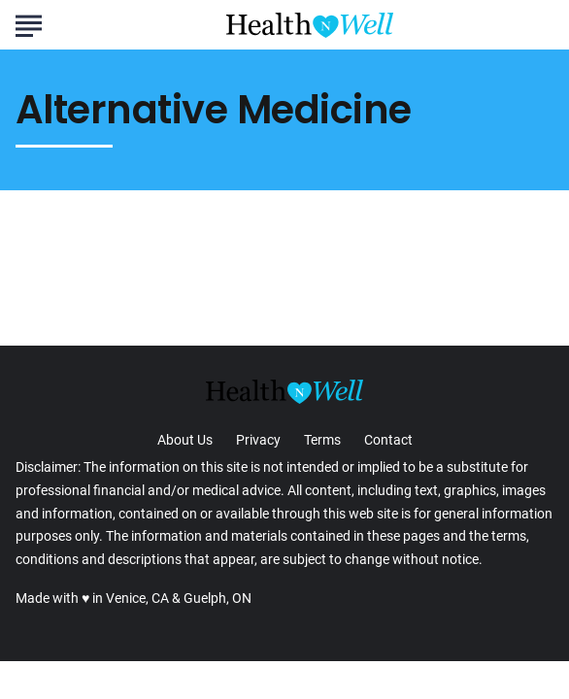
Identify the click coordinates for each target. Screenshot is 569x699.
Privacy (258, 440)
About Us (185, 440)
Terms (322, 440)
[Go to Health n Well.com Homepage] (309, 25)
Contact (388, 440)
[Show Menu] (29, 23)
